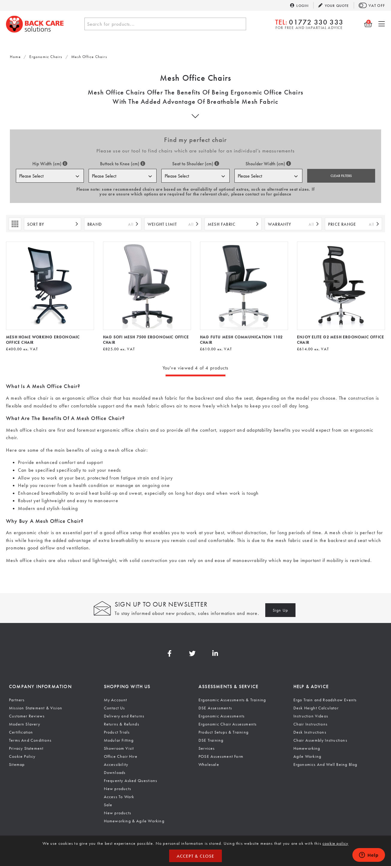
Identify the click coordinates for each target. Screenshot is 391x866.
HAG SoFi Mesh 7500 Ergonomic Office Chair (146, 340)
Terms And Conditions (30, 740)
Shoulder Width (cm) (268, 164)
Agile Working (307, 756)
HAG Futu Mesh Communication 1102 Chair (241, 340)
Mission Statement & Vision (35, 708)
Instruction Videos (310, 716)
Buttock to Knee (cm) (122, 164)
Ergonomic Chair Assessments (227, 724)
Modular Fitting (119, 740)
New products (117, 788)
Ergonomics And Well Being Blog (325, 764)
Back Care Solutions (35, 24)
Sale (108, 804)
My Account (115, 699)
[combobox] (165, 24)
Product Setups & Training (223, 732)
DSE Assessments (215, 708)
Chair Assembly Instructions (320, 740)
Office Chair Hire (120, 756)
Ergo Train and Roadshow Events (325, 699)
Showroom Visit (119, 748)
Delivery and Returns (124, 716)
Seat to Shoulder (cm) (195, 164)
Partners (17, 699)
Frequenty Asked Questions (130, 780)
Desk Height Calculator (316, 708)
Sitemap (17, 764)
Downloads (115, 772)
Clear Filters (341, 175)
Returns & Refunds (121, 724)
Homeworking (306, 748)
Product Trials (117, 732)
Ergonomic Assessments (221, 716)
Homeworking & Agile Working (134, 821)
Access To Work (119, 796)
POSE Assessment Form (220, 756)
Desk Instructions (309, 732)
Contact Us (114, 708)
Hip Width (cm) (49, 164)
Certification (21, 732)
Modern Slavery (24, 724)
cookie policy (335, 843)
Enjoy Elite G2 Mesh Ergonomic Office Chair (340, 340)
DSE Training (210, 740)
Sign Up (280, 610)
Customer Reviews (27, 716)
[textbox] (165, 24)
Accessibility (116, 764)
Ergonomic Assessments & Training (232, 699)
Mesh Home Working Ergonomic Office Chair (43, 340)
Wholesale (208, 764)
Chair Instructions (310, 724)
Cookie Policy (22, 756)
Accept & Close (196, 856)
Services (206, 748)
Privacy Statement (26, 748)
